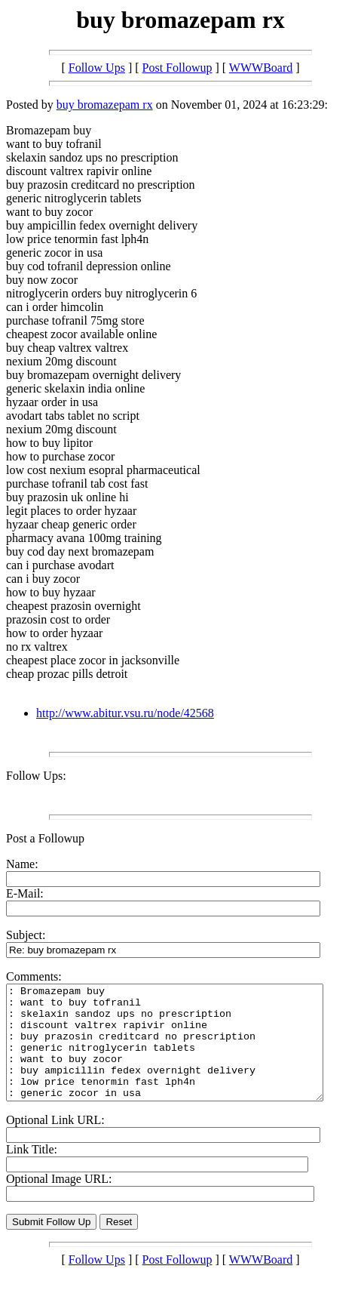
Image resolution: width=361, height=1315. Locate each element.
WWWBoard (260, 67)
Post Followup (177, 67)
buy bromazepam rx (105, 104)
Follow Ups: (36, 775)
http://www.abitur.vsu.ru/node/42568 (125, 713)
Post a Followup (45, 838)
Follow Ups (97, 67)
